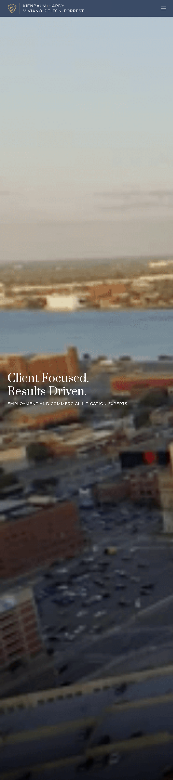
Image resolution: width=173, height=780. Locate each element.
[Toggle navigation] (164, 8)
